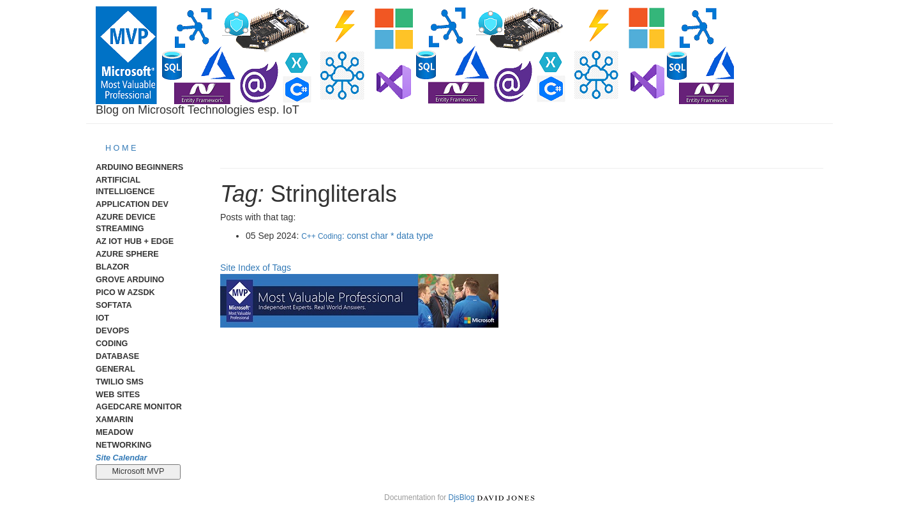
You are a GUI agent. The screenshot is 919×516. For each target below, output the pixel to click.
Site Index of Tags (255, 267)
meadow (114, 432)
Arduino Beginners (139, 167)
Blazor (112, 266)
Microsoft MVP (138, 471)
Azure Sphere (127, 254)
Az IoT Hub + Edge (135, 241)
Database (117, 356)
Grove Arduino (130, 279)
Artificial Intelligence (125, 186)
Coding (112, 343)
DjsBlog (462, 497)
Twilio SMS (120, 381)
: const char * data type (367, 236)
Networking (123, 445)
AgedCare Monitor (139, 406)
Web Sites (118, 394)
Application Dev (132, 204)
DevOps (113, 330)
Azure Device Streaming (126, 223)
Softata (114, 305)
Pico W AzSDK (125, 292)
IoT (102, 318)
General (115, 369)
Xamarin (114, 419)
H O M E (120, 148)
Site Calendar (121, 457)
